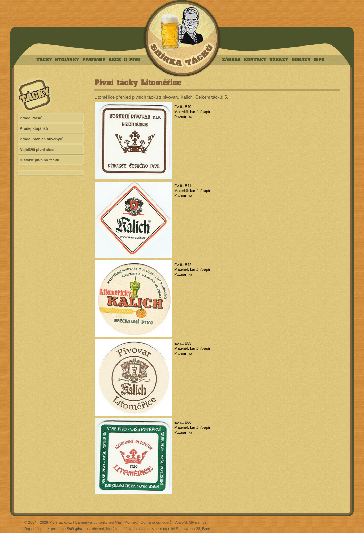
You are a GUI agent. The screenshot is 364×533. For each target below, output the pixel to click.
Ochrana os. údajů (156, 522)
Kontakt (131, 522)
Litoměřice (104, 97)
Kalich (187, 97)
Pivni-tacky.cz (60, 522)
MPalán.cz (198, 522)
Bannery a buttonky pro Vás (98, 522)
